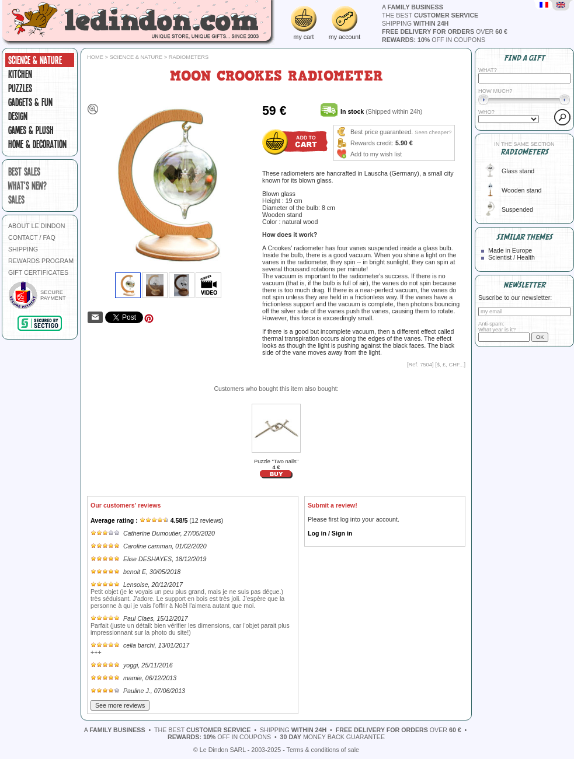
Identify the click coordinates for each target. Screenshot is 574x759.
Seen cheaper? (433, 132)
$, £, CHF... (450, 365)
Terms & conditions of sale (323, 749)
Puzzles (20, 88)
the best (430, 15)
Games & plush (31, 130)
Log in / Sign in (330, 533)
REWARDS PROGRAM (41, 260)
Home (95, 57)
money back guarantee (332, 736)
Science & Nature (35, 60)
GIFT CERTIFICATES (38, 272)
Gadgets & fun (30, 102)
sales (16, 200)
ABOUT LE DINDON (36, 225)
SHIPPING (23, 249)
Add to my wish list (376, 154)
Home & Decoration (37, 144)
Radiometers (188, 57)
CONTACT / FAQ (31, 237)
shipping (415, 23)
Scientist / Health (511, 257)
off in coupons (433, 39)
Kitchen (20, 74)
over (444, 31)
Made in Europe (510, 250)
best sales (24, 172)
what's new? (27, 186)
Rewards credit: (372, 142)
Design (17, 116)
